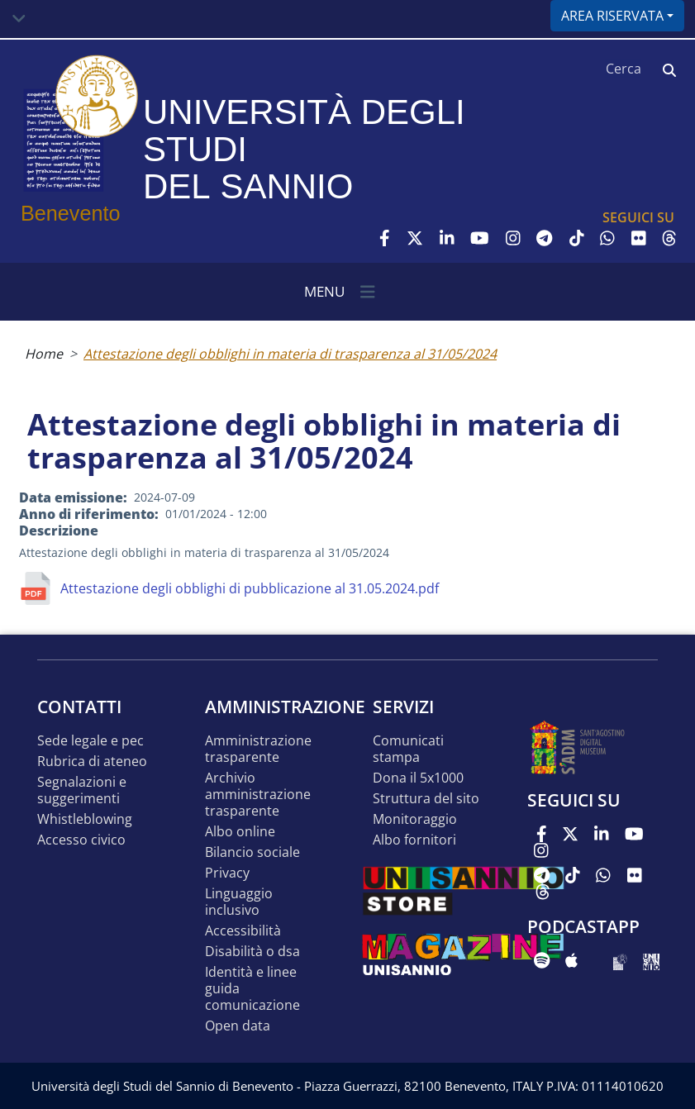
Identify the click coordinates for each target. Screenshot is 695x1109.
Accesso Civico (81, 840)
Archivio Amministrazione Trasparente (258, 794)
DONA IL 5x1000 (418, 778)
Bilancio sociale (252, 852)
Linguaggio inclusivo (239, 902)
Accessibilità (243, 931)
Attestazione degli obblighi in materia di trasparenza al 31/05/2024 (290, 354)
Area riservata (612, 16)
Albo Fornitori (414, 840)
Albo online (240, 831)
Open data (237, 1026)
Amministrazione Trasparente (258, 749)
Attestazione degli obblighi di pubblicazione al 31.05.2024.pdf (249, 588)
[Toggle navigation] (19, 19)
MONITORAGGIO (415, 819)
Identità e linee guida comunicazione (252, 989)
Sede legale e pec (90, 741)
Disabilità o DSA (252, 951)
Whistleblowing (84, 819)
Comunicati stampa (408, 749)
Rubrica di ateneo (92, 761)
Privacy (227, 873)
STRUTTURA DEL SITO (426, 798)
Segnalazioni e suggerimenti (81, 790)
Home (44, 354)
